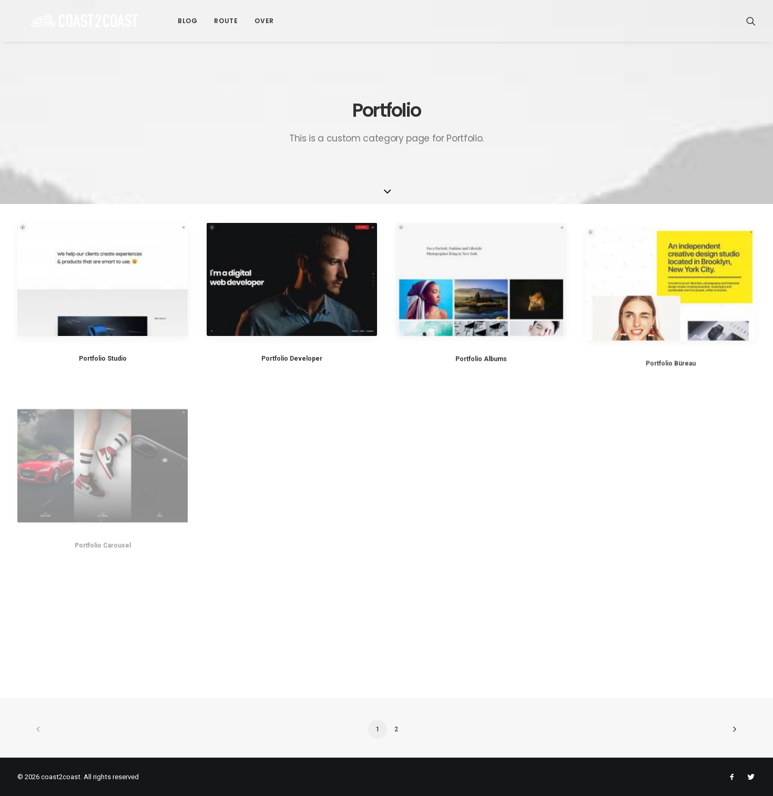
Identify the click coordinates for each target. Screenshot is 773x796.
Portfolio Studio (103, 358)
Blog (160, 20)
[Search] (751, 21)
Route (198, 20)
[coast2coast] (70, 20)
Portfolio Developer (291, 359)
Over (236, 20)
